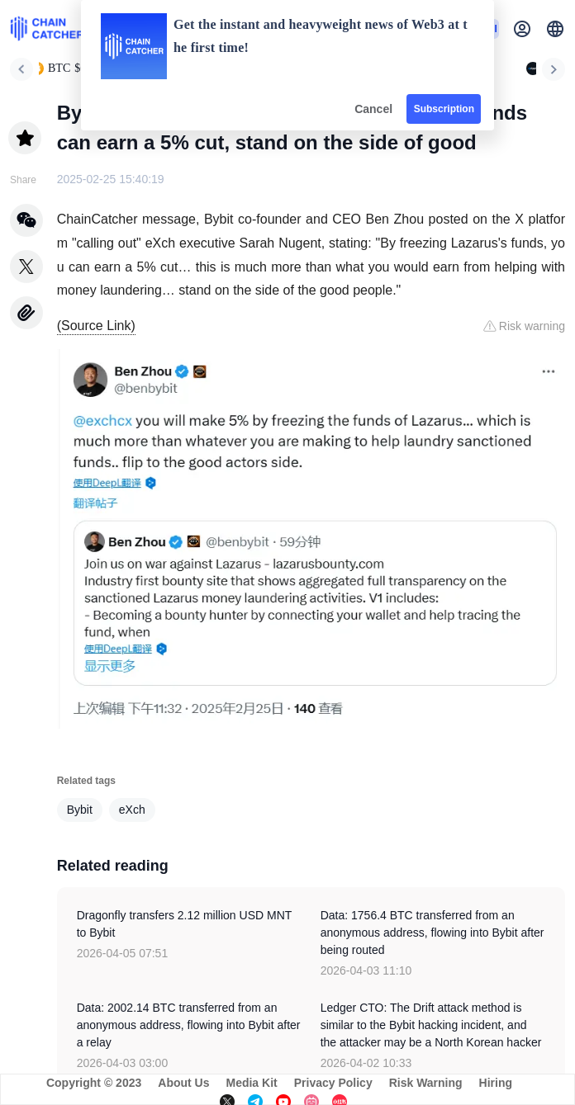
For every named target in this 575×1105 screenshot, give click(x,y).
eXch (132, 809)
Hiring (495, 1082)
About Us (183, 1082)
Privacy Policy (333, 1082)
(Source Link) (96, 326)
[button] (555, 29)
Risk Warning (426, 1082)
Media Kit (251, 1082)
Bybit (80, 809)
